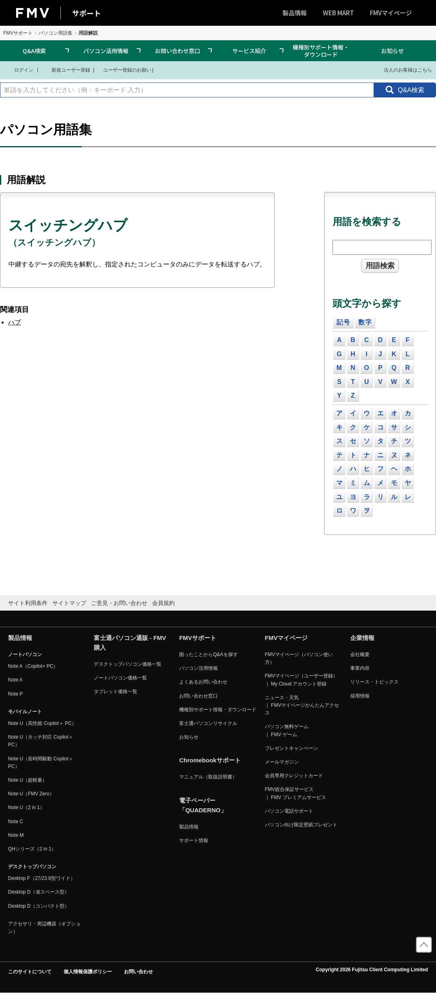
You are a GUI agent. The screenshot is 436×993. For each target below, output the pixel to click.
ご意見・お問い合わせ (119, 603)
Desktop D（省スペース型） (38, 892)
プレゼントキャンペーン (291, 748)
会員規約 (163, 603)
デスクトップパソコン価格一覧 (127, 664)
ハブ (14, 322)
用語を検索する (367, 221)
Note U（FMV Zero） (31, 794)
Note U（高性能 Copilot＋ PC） (42, 723)
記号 (343, 322)
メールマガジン (282, 762)
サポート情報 (193, 840)
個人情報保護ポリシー (88, 971)
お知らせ (392, 51)
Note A (15, 680)
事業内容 (360, 668)
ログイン (18, 70)
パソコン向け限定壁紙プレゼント (301, 825)
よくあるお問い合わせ (203, 682)
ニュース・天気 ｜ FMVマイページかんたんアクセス (302, 705)
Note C (15, 821)
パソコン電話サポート (289, 811)
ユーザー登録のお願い (123, 70)
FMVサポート (18, 33)
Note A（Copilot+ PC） (33, 666)
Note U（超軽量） (27, 780)
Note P (15, 694)
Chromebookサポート (210, 760)
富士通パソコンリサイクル (208, 723)
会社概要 (360, 654)
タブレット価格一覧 (115, 691)
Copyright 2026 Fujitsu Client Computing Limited (372, 969)
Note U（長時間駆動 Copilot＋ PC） (40, 762)
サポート (86, 13)
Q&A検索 (34, 51)
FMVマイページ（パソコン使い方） (299, 658)
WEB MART (338, 12)
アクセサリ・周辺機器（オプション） (44, 927)
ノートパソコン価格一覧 (120, 678)
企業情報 (362, 637)
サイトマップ (69, 603)
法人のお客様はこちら (403, 70)
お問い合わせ (138, 971)
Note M (16, 835)
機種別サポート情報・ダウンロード (321, 50)
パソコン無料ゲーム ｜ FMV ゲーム (286, 730)
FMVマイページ (391, 12)
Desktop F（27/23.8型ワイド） (41, 878)
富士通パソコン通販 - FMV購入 (130, 642)
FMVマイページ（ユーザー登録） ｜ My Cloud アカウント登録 (301, 679)
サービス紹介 (249, 51)
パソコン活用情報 (105, 51)
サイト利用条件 (28, 603)
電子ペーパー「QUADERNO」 (203, 805)
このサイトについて (30, 971)
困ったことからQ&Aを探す (208, 654)
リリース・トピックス (374, 682)
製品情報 (295, 12)
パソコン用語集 (55, 33)
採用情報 (360, 696)
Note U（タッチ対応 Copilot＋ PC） (40, 740)
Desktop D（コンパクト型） (38, 906)
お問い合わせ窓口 (177, 51)
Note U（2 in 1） (26, 807)
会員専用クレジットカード (294, 775)
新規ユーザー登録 (65, 70)
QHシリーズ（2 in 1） (32, 849)
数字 (365, 322)
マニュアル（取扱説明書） (208, 777)
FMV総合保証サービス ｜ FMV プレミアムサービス (295, 793)
